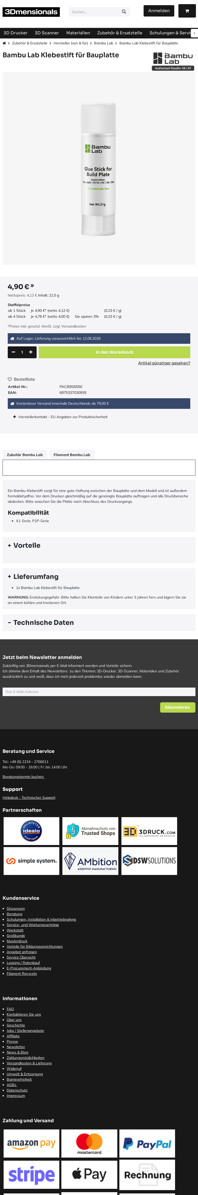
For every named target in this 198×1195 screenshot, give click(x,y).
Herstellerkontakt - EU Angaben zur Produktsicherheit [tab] (64, 417)
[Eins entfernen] (13, 352)
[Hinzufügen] (31, 352)
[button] (114, 352)
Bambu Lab (103, 43)
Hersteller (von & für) (71, 43)
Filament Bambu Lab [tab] (72, 454)
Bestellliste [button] (21, 379)
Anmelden (159, 10)
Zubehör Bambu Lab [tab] (25, 454)
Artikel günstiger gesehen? (164, 363)
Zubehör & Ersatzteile (29, 43)
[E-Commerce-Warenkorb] (187, 11)
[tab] (99, 545)
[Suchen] (124, 12)
